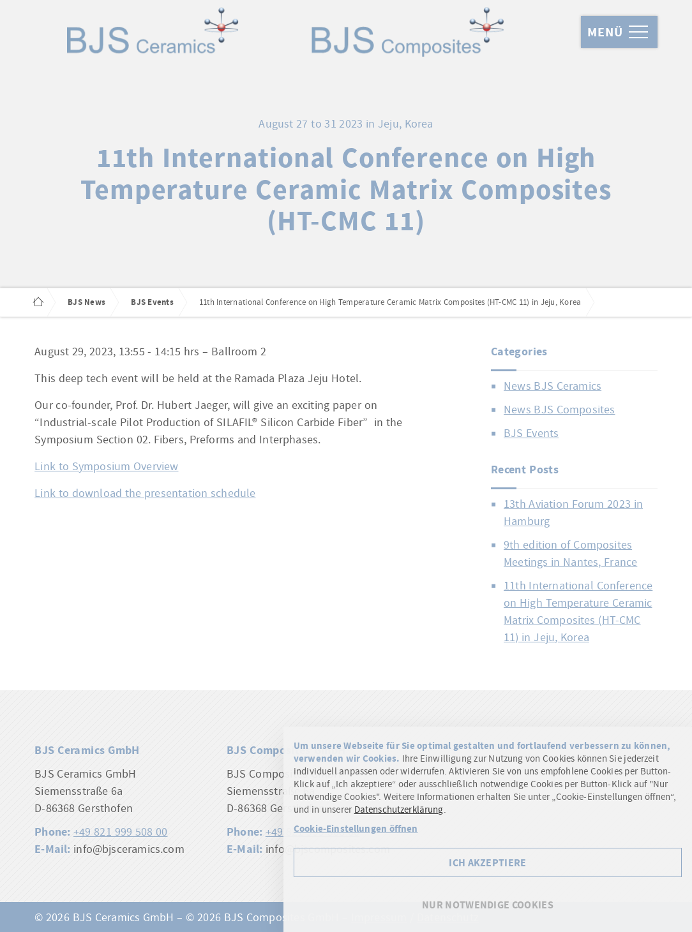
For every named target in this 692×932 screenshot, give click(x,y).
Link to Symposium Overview (106, 466)
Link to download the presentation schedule (144, 492)
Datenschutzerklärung (399, 809)
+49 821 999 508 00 (120, 831)
